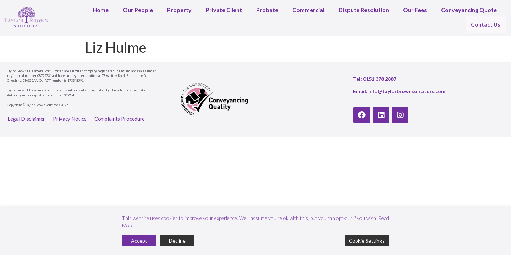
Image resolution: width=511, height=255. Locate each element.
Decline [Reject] (177, 241)
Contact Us (486, 22)
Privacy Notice (70, 115)
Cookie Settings (367, 241)
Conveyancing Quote (469, 9)
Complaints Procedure (119, 115)
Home (101, 9)
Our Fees (415, 9)
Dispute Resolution (364, 9)
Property (179, 9)
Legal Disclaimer (26, 115)
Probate (267, 9)
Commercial (308, 9)
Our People (138, 9)
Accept (139, 241)
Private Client (224, 9)
